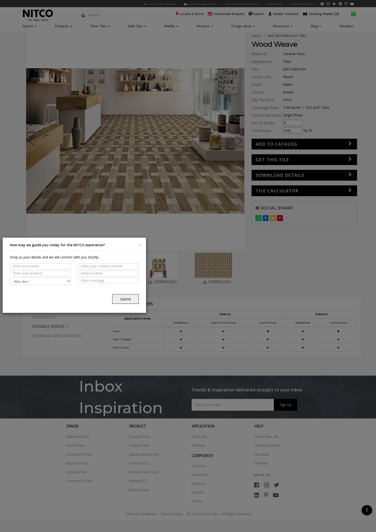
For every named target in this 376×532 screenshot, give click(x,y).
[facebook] (322, 4)
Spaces (27, 26)
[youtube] (352, 4)
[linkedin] (340, 4)
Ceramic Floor (140, 436)
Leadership (200, 474)
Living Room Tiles (79, 454)
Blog (316, 26)
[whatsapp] (353, 13)
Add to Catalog (276, 144)
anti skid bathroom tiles (287, 35)
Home (256, 35)
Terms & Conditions (140, 514)
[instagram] (328, 4)
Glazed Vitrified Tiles (144, 454)
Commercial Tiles (79, 481)
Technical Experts (267, 445)
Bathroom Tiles (78, 436)
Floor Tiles (100, 26)
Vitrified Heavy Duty (144, 472)
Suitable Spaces (48, 326)
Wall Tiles (137, 26)
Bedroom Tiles (77, 463)
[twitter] (334, 4)
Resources (283, 26)
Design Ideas (243, 26)
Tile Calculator (277, 191)
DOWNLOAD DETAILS (280, 175)
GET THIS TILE (272, 159)
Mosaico (204, 26)
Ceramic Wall (139, 445)
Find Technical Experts (241, 4)
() (321, 13)
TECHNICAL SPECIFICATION (57, 336)
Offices (197, 501)
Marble (171, 26)
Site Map (261, 463)
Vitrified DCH (138, 463)
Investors (199, 483)
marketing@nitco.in (200, 4)
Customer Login (301, 4)
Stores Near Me (266, 436)
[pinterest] (346, 4)
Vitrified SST (138, 481)
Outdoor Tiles (76, 472)
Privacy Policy (171, 514)
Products (62, 26)
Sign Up (285, 404)
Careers (198, 492)
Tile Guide (261, 454)
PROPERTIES (44, 317)
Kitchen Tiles (75, 445)
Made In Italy (138, 489)
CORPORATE (274, 4)
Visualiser (346, 26)
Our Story (199, 465)
